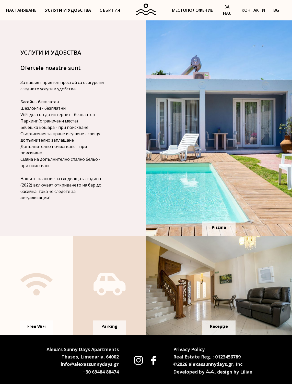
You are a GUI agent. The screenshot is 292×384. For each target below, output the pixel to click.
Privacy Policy (189, 349)
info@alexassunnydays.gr (90, 364)
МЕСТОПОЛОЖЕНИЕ (192, 10)
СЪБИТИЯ (110, 10)
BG (276, 10)
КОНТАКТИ (253, 10)
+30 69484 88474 (101, 372)
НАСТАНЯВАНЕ (21, 10)
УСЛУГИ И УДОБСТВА (68, 10)
